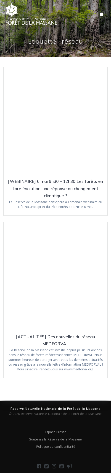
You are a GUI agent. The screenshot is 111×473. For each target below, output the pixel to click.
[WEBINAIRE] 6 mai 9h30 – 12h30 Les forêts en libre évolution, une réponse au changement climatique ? (55, 188)
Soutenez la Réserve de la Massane (55, 439)
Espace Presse (55, 432)
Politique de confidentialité (55, 446)
